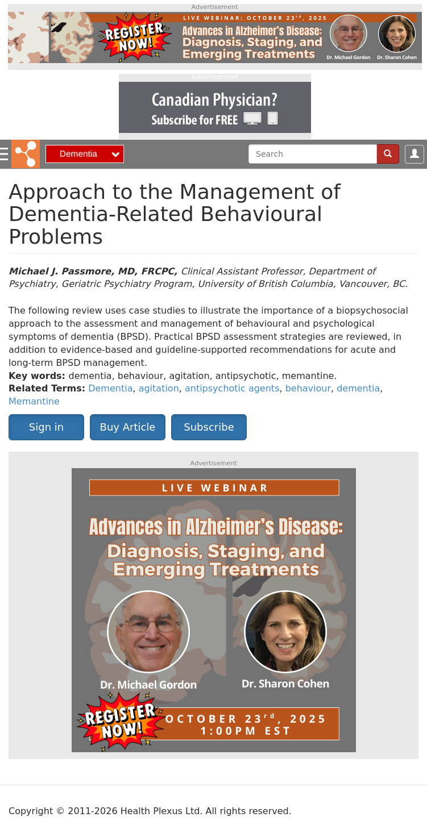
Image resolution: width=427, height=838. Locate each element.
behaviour (308, 388)
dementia (358, 388)
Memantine (34, 401)
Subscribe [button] (209, 427)
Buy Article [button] (128, 427)
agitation (159, 388)
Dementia (110, 388)
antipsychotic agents (232, 388)
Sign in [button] (46, 427)
